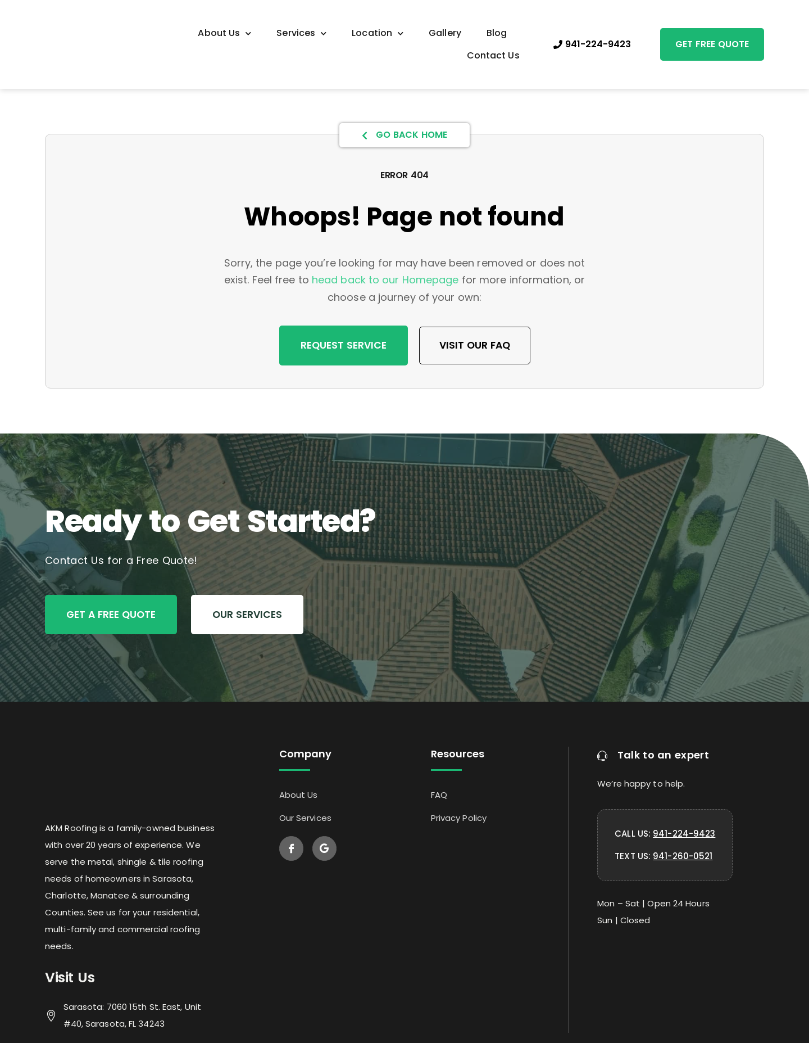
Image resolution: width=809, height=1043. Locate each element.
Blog (497, 32)
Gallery (445, 32)
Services (301, 33)
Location (377, 33)
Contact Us (493, 55)
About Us (224, 33)
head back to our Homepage (385, 280)
